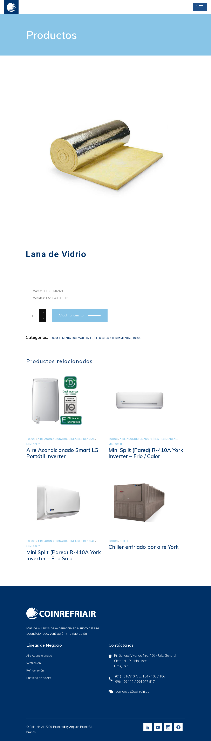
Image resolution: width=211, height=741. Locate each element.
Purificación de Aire (38, 678)
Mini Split (33, 444)
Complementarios (64, 337)
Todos (137, 337)
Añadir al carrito (71, 315)
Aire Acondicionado (52, 438)
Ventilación (33, 663)
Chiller (125, 541)
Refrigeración (35, 670)
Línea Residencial (82, 438)
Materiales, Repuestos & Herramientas (104, 337)
